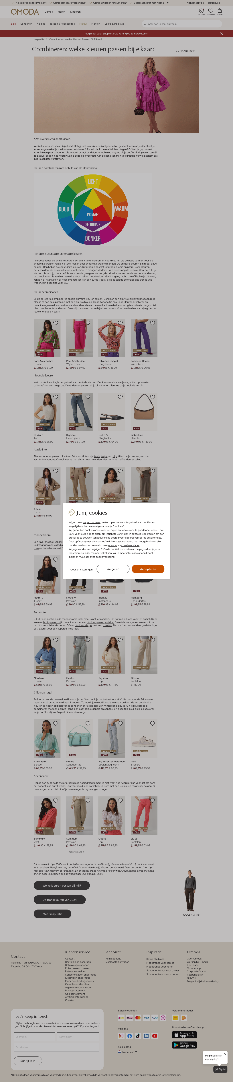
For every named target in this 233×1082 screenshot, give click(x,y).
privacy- (112, 545)
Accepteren (148, 569)
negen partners (91, 522)
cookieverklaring (130, 545)
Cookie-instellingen (81, 569)
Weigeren (113, 569)
